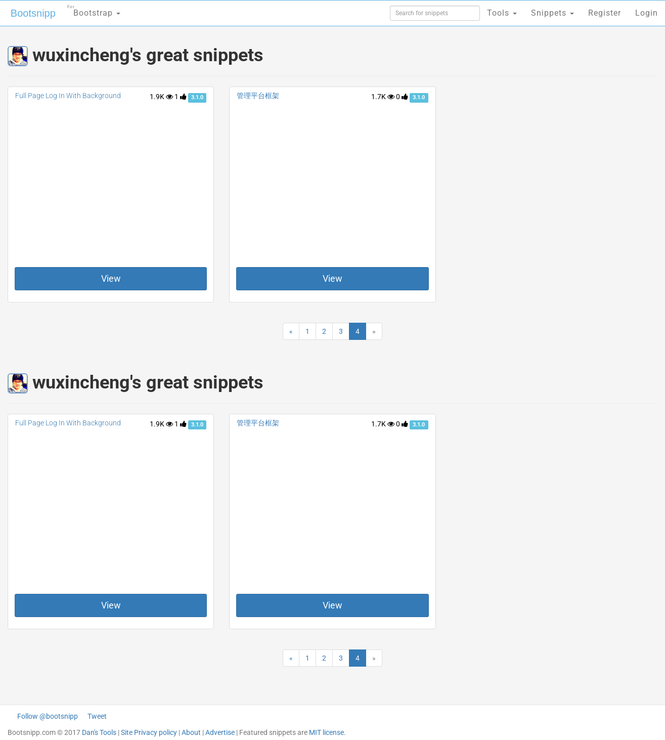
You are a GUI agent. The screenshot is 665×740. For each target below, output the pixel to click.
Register (604, 13)
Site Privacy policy (149, 732)
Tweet (97, 716)
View (111, 278)
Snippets (552, 13)
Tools (502, 13)
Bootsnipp (33, 13)
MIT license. (327, 732)
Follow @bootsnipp (47, 716)
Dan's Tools (99, 732)
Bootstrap (93, 10)
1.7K (382, 97)
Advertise (220, 732)
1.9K (161, 97)
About (191, 732)
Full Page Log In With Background (68, 96)
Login (646, 13)
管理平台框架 (258, 96)
